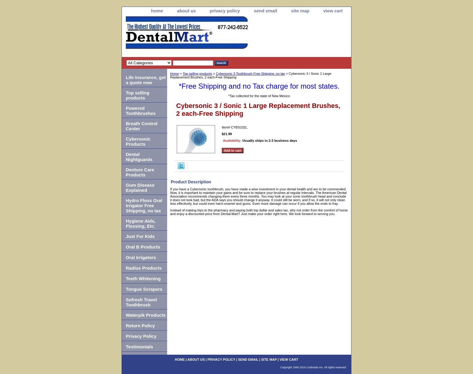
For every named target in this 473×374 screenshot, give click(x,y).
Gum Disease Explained (140, 187)
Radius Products (144, 268)
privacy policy (225, 10)
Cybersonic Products (138, 141)
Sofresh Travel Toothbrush (141, 302)
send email (265, 10)
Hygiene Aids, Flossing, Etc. (141, 223)
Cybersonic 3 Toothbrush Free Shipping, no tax (250, 73)
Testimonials (139, 346)
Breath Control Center (141, 126)
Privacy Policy (141, 336)
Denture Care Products (140, 172)
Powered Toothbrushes (141, 111)
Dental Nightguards (139, 157)
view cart (333, 10)
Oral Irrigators (141, 257)
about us (186, 10)
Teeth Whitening (143, 278)
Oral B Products (143, 246)
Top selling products (197, 73)
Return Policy (140, 325)
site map (300, 10)
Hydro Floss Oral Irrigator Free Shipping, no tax (144, 205)
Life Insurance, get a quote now (146, 80)
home (157, 10)
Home (174, 73)
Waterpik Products (146, 315)
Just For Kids (140, 236)
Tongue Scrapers (144, 289)
